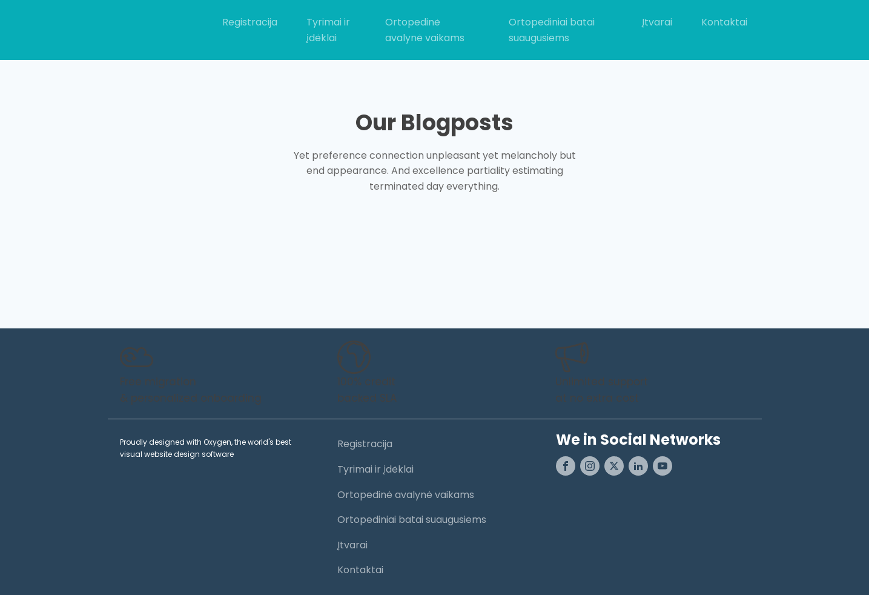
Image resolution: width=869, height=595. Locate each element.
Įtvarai (657, 22)
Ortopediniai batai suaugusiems (552, 30)
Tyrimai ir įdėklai (328, 30)
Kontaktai (724, 22)
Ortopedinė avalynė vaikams (424, 30)
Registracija (249, 22)
